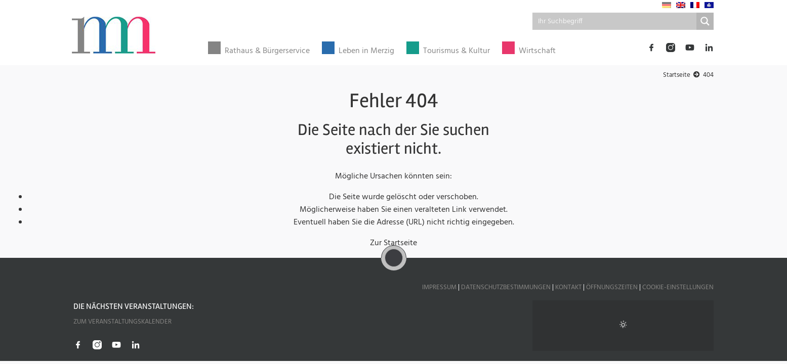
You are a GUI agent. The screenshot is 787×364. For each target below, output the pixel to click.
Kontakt (568, 287)
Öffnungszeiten (612, 287)
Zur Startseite (393, 243)
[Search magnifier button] (705, 21)
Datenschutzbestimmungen (506, 287)
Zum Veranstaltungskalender (122, 321)
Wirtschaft (537, 51)
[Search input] (615, 21)
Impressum (439, 287)
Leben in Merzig (366, 51)
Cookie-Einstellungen (678, 287)
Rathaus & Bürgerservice (267, 51)
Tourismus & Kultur (456, 51)
